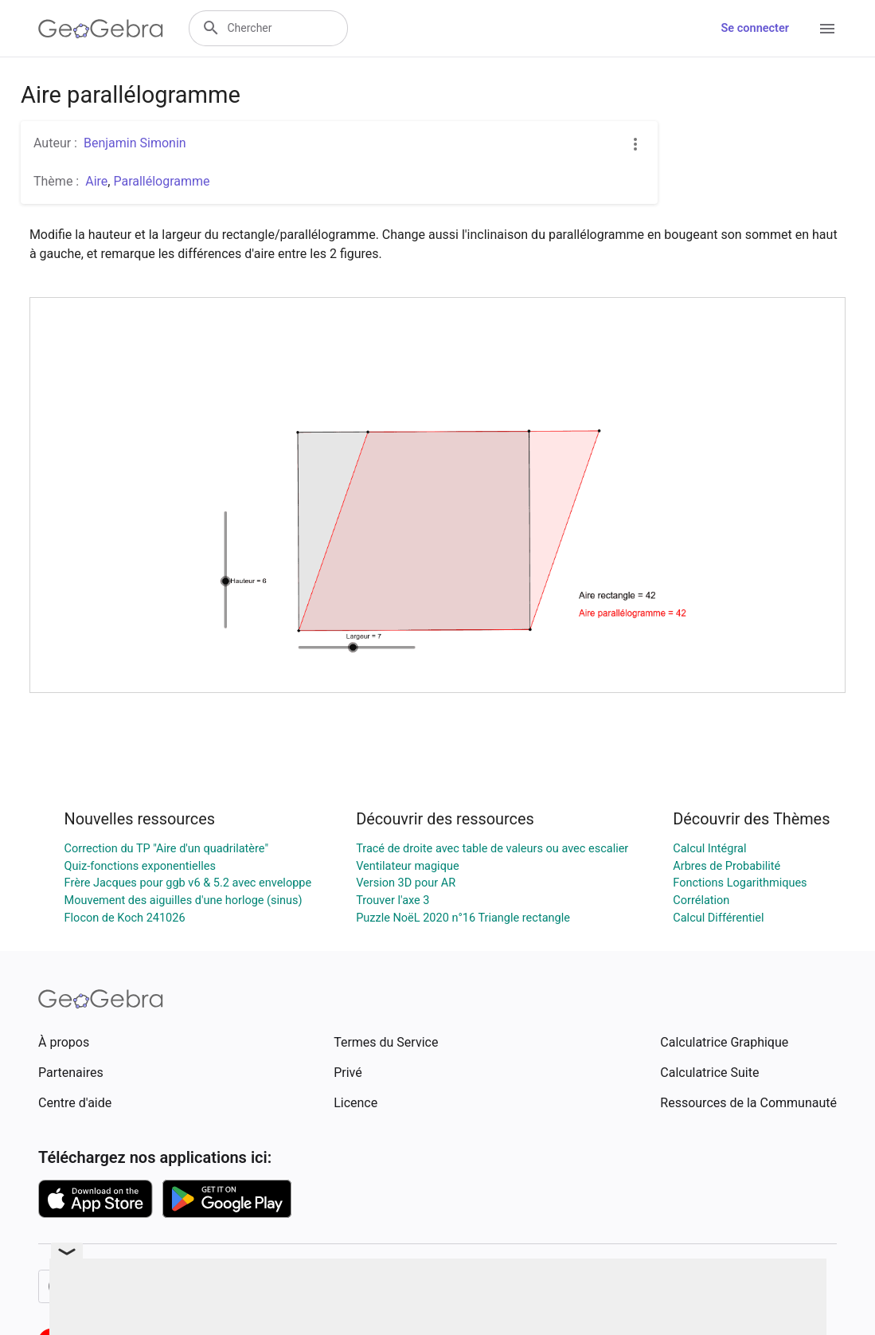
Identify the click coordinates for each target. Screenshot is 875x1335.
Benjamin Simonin (135, 143)
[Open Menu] (827, 28)
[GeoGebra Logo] (100, 28)
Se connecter (755, 28)
